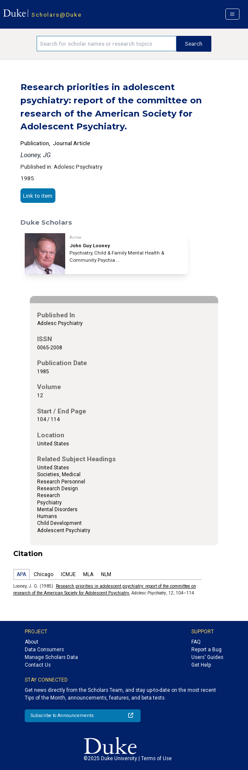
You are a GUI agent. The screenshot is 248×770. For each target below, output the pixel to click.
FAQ (196, 642)
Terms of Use (156, 758)
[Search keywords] (106, 43)
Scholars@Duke (56, 14)
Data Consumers (44, 650)
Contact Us (38, 665)
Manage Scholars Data (51, 657)
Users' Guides (207, 657)
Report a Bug (206, 650)
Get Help (201, 665)
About (31, 642)
